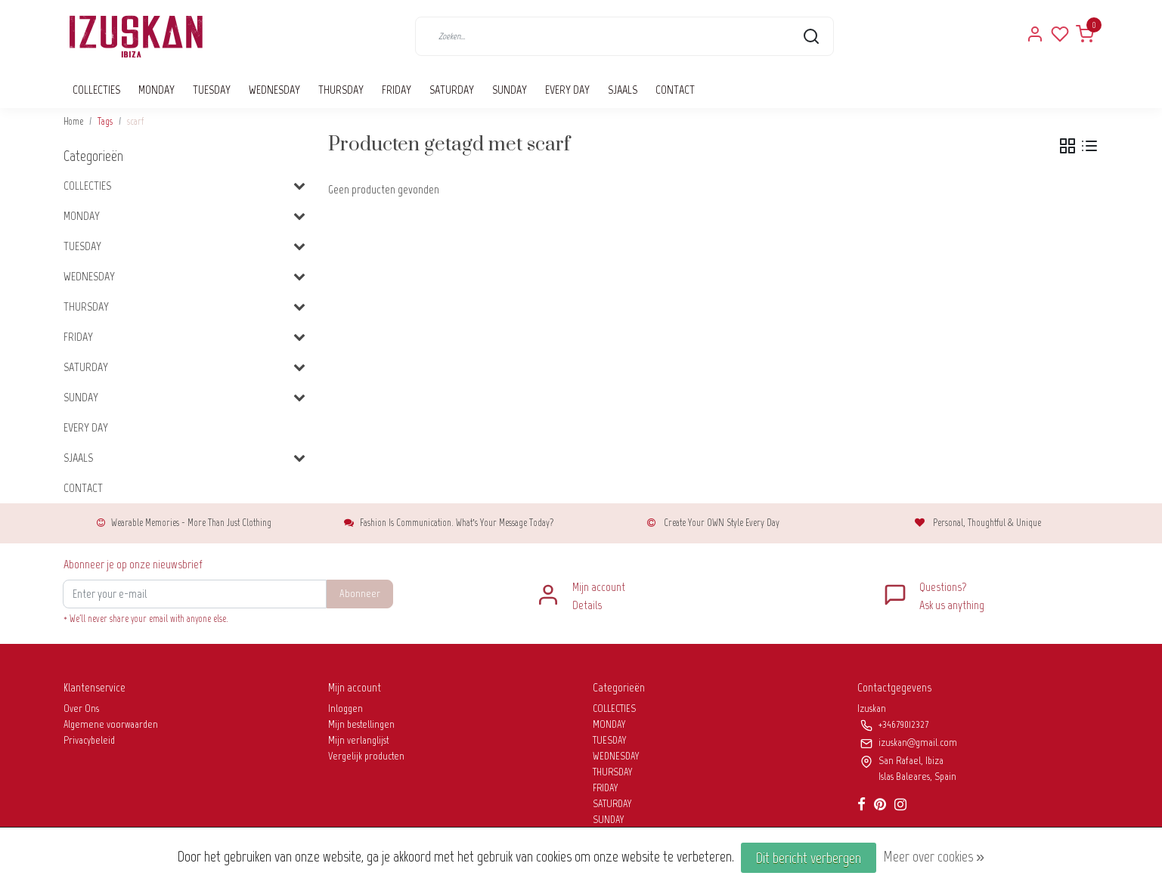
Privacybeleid (89, 740)
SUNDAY (509, 89)
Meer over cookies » (933, 856)
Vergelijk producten (366, 756)
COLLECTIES (96, 89)
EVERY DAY (567, 89)
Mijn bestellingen (361, 724)
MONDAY (156, 89)
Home (73, 121)
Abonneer (359, 593)
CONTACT (675, 89)
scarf (135, 121)
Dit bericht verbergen (808, 858)
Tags (105, 121)
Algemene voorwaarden (111, 724)
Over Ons (81, 708)
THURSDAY (341, 89)
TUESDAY (212, 89)
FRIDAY (396, 89)
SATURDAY (451, 89)
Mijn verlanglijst (358, 740)
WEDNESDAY (274, 89)
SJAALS (622, 89)
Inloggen (345, 708)
